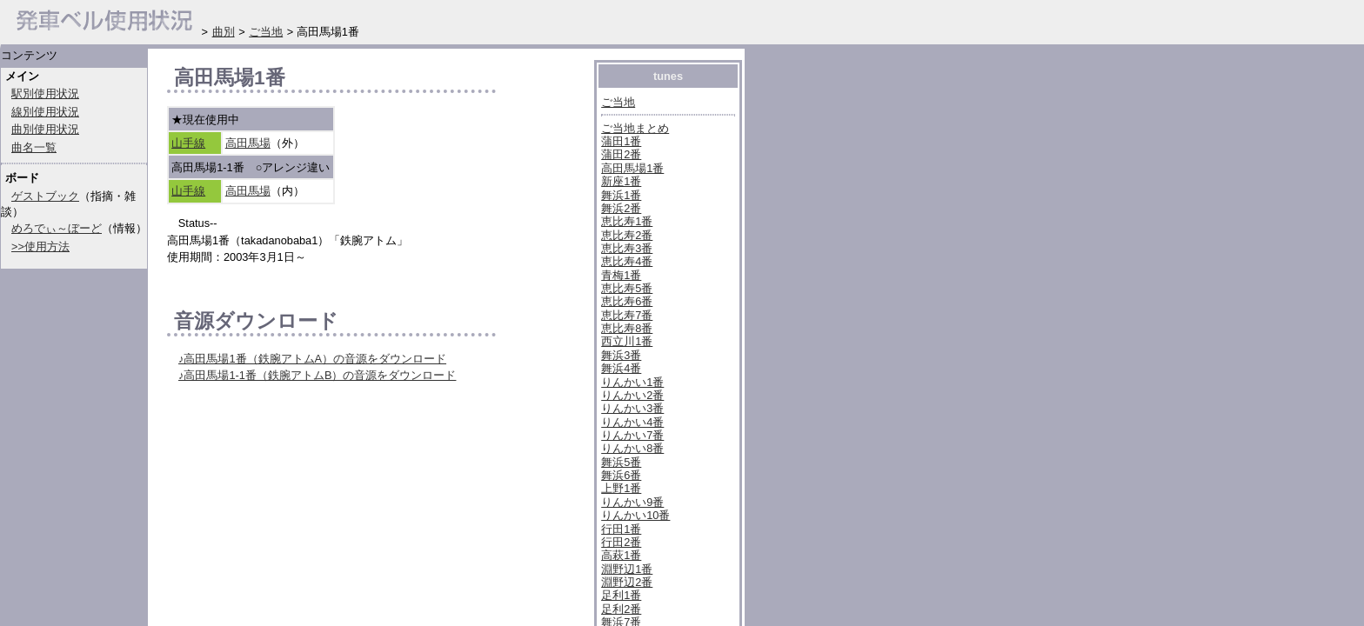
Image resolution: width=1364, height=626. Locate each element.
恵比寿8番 (626, 328)
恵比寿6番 (626, 301)
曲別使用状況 (45, 129)
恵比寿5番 (626, 288)
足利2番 (621, 609)
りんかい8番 (632, 448)
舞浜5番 (621, 462)
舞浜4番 (621, 368)
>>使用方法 (40, 246)
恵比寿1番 (626, 221)
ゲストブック (45, 196)
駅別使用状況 (45, 93)
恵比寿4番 (626, 261)
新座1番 (621, 181)
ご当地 (618, 102)
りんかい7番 (632, 435)
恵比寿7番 (626, 315)
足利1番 (621, 595)
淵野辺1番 (626, 569)
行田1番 (621, 529)
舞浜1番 (621, 195)
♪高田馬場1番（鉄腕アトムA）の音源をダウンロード (312, 358)
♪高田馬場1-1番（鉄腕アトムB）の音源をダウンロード (317, 375)
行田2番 (621, 542)
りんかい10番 (635, 515)
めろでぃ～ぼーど (56, 228)
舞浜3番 (621, 355)
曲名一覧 (34, 147)
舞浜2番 (621, 208)
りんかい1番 (632, 382)
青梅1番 (621, 275)
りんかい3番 (632, 408)
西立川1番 (626, 341)
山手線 (188, 143)
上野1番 (621, 488)
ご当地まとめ (635, 128)
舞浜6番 (621, 475)
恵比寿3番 (626, 248)
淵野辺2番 (626, 582)
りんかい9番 (632, 502)
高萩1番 (621, 555)
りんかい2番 (632, 395)
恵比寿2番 (626, 235)
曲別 (223, 31)
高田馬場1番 (632, 168)
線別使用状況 (45, 111)
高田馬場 (248, 143)
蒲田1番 (621, 141)
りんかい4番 (632, 422)
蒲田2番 (621, 154)
